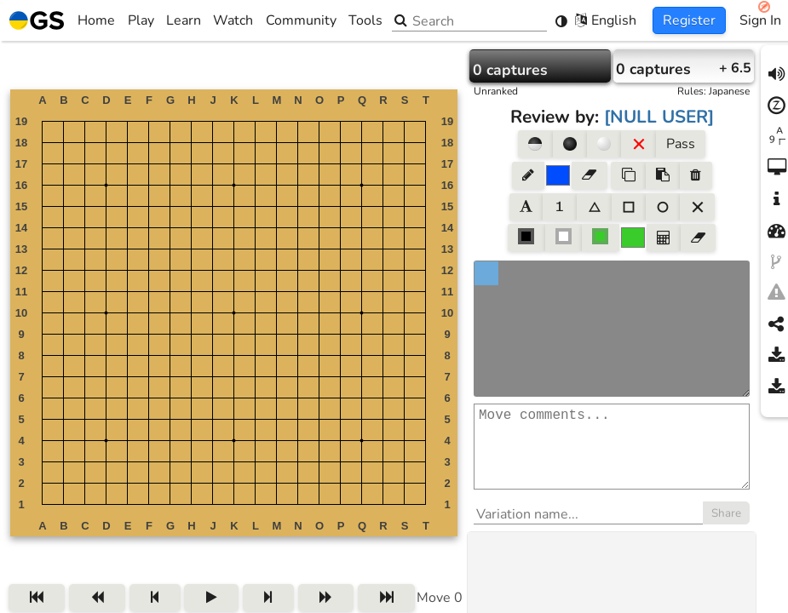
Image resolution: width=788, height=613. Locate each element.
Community (301, 20)
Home (62, 20)
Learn (183, 20)
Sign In (760, 20)
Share (726, 530)
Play (141, 20)
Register (689, 20)
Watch (233, 20)
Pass (680, 144)
